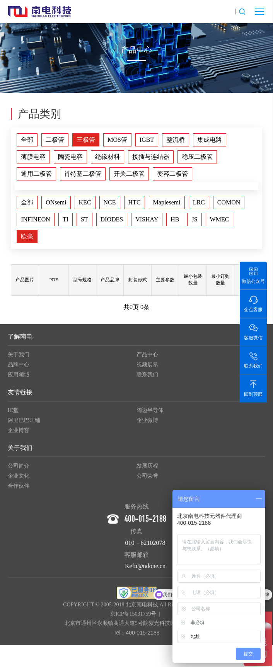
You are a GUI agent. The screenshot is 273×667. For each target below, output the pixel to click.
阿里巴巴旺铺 (24, 423)
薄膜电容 (33, 156)
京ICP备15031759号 (133, 616)
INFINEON (35, 219)
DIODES (112, 219)
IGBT (147, 139)
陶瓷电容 (70, 156)
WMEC (219, 219)
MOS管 (117, 139)
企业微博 (147, 423)
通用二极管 (36, 173)
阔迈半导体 (150, 413)
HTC (134, 202)
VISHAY (146, 219)
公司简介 (18, 468)
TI (65, 219)
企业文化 (18, 479)
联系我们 (147, 377)
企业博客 (18, 433)
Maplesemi (167, 202)
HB (175, 219)
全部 (27, 139)
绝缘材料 (107, 156)
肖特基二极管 (82, 173)
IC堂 (13, 413)
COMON (229, 202)
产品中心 (147, 357)
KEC (85, 202)
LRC (199, 202)
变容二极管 (172, 173)
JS (194, 219)
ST (84, 219)
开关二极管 (129, 173)
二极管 (55, 139)
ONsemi (56, 202)
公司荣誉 (147, 479)
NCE (110, 202)
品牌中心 (18, 367)
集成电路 (209, 139)
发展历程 (147, 468)
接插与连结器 (150, 156)
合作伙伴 (18, 489)
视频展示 (147, 367)
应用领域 (18, 377)
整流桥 (175, 139)
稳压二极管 (197, 156)
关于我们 (18, 357)
